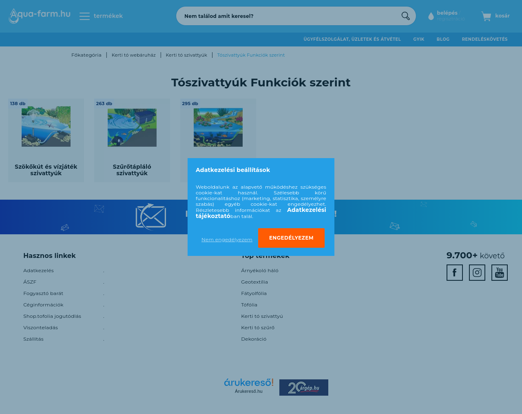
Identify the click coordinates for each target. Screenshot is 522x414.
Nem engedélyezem (226, 239)
